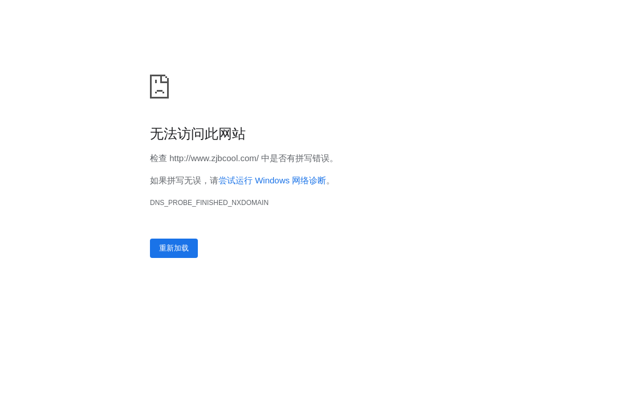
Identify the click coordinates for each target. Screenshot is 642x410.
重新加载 (174, 248)
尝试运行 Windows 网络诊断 (272, 180)
